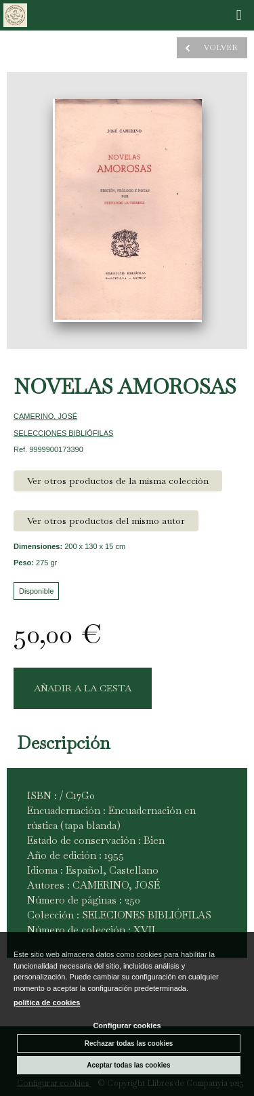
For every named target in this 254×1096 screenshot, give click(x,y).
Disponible (36, 591)
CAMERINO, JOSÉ (45, 416)
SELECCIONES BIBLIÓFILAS (63, 433)
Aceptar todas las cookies (128, 1065)
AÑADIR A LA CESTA (82, 688)
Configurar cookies (127, 1025)
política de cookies (47, 1002)
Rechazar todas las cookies (129, 1043)
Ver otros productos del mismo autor (106, 520)
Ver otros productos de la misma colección (118, 480)
